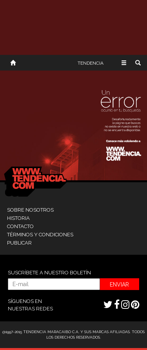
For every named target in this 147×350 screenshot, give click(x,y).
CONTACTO (20, 226)
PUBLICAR (19, 243)
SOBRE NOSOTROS (30, 210)
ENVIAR (119, 284)
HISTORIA (18, 218)
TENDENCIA (90, 63)
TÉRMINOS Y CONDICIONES (40, 235)
